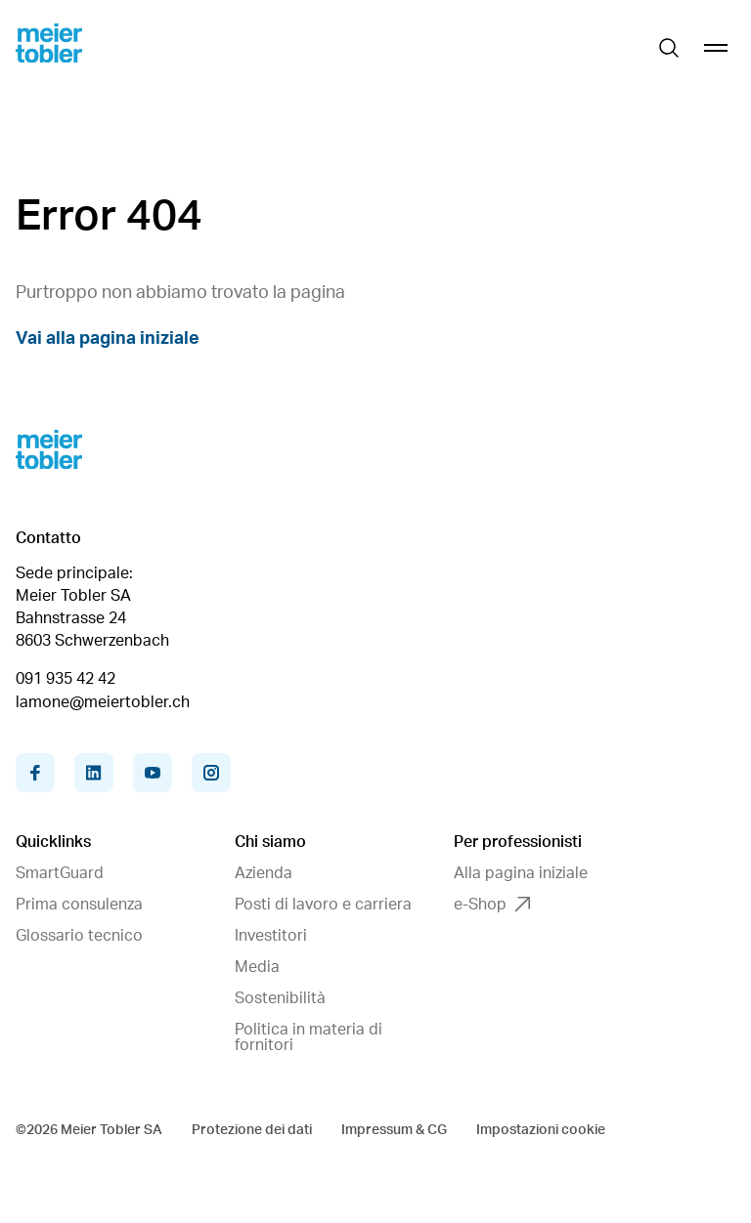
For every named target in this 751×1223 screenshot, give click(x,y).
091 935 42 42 (65, 679)
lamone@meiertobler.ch (103, 702)
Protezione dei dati (252, 1130)
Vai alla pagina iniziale (107, 339)
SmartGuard (60, 873)
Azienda (263, 873)
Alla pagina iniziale (521, 873)
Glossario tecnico (79, 936)
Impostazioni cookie (540, 1130)
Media (257, 967)
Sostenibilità (280, 998)
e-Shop (492, 904)
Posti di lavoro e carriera (323, 904)
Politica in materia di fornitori (308, 1037)
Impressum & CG (394, 1130)
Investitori (271, 936)
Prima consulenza (79, 904)
